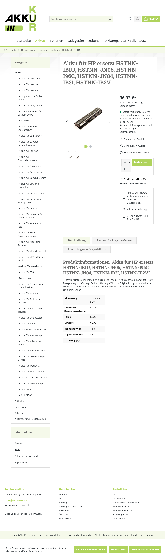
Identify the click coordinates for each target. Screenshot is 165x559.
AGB (115, 494)
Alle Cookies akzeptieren (145, 549)
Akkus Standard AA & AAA (33, 329)
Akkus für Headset (29, 208)
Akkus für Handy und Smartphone (30, 200)
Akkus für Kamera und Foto (30, 225)
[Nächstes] (109, 121)
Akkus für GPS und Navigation (28, 185)
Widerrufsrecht (121, 506)
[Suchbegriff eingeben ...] (78, 19)
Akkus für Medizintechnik (32, 251)
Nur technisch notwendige (90, 549)
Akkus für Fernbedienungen (27, 158)
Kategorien (28, 50)
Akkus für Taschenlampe (32, 350)
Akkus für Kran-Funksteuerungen (27, 234)
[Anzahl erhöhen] (124, 169)
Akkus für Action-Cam (30, 78)
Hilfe (17, 449)
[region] (88, 128)
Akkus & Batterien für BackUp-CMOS (30, 113)
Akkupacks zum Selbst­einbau (30, 98)
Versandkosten (77, 534)
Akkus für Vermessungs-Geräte (31, 358)
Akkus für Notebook (30, 266)
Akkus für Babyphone (30, 105)
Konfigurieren (118, 549)
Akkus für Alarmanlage (31, 383)
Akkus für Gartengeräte (31, 171)
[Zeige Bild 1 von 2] (86, 146)
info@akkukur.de (16, 500)
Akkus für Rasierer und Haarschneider (31, 285)
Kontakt (19, 442)
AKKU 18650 (25, 389)
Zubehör (19, 412)
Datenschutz (119, 498)
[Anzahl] (129, 162)
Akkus (18, 72)
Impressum (21, 462)
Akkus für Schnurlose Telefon (30, 310)
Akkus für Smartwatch (31, 317)
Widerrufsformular (123, 510)
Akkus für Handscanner (31, 193)
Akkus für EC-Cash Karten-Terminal (28, 143)
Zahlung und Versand (26, 456)
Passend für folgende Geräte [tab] (114, 240)
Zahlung (63, 502)
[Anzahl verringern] (124, 162)
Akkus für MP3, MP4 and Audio (31, 258)
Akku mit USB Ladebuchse (33, 377)
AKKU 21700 (25, 395)
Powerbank (25, 278)
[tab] (76, 240)
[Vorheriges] (67, 121)
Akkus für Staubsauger (31, 335)
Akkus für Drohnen (29, 84)
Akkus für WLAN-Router (31, 371)
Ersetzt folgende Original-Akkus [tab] (87, 249)
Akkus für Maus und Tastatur (29, 243)
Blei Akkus (24, 120)
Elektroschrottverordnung (126, 502)
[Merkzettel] (130, 19)
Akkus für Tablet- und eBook (30, 343)
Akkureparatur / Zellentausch (30, 418)
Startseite (9, 50)
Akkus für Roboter (28, 293)
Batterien (19, 401)
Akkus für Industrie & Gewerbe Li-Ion (30, 216)
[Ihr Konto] (137, 19)
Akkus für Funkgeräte (30, 166)
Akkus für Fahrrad (28, 150)
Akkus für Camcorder (30, 135)
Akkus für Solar (27, 323)
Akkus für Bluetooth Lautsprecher (29, 128)
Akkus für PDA (26, 272)
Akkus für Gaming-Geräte (32, 177)
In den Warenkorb (143, 162)
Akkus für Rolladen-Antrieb (29, 301)
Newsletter (64, 510)
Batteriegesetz (120, 514)
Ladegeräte (21, 407)
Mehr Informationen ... (32, 551)
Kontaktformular (32, 513)
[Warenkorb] (151, 19)
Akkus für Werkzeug (29, 365)
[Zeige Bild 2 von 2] (90, 146)
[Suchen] (109, 19)
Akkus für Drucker (28, 90)
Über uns (64, 514)
